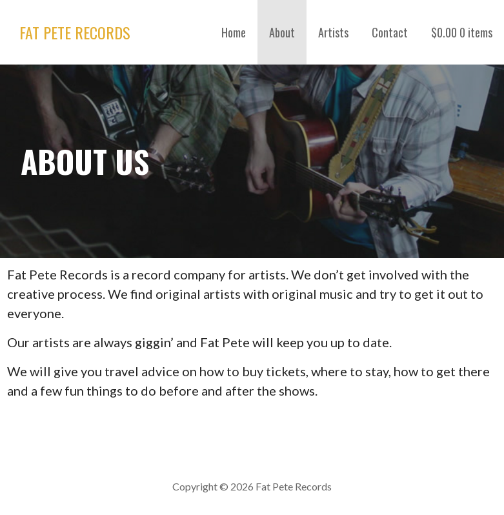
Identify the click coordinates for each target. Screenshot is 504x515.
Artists (333, 32)
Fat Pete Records (74, 32)
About (282, 32)
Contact (390, 32)
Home (233, 32)
